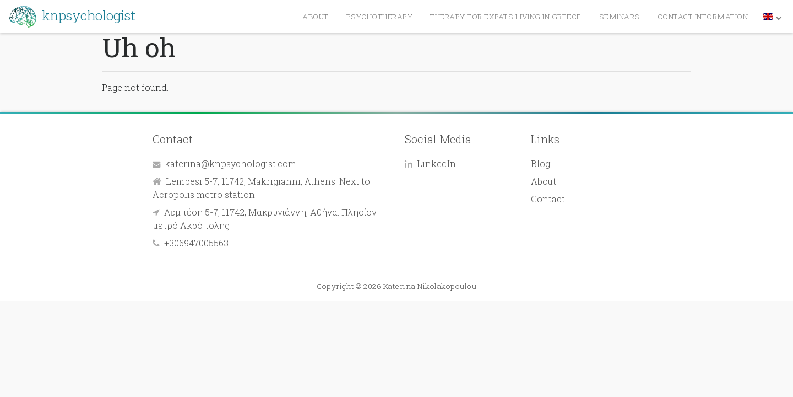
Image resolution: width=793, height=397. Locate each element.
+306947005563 (196, 243)
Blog (540, 163)
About (543, 181)
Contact (548, 199)
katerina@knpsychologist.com (230, 163)
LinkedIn (436, 163)
